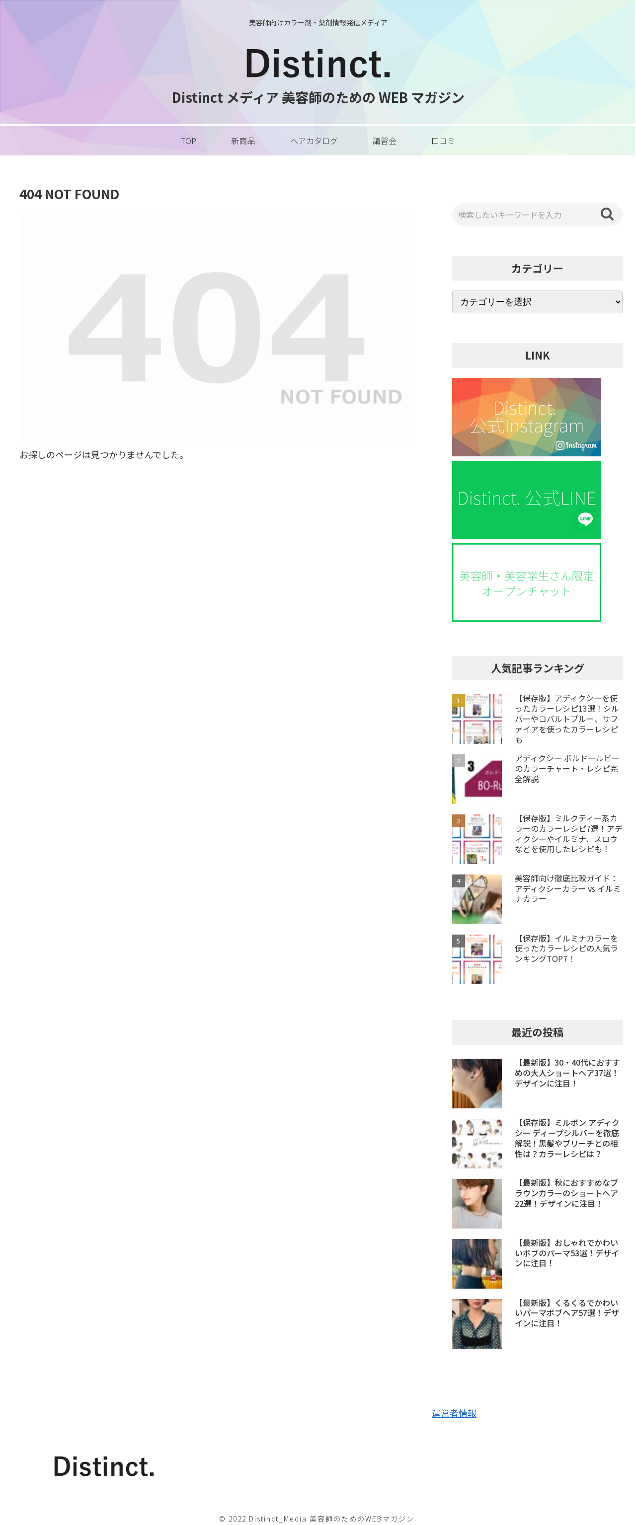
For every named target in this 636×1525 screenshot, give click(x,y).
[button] (607, 214)
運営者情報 (454, 1412)
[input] (537, 214)
